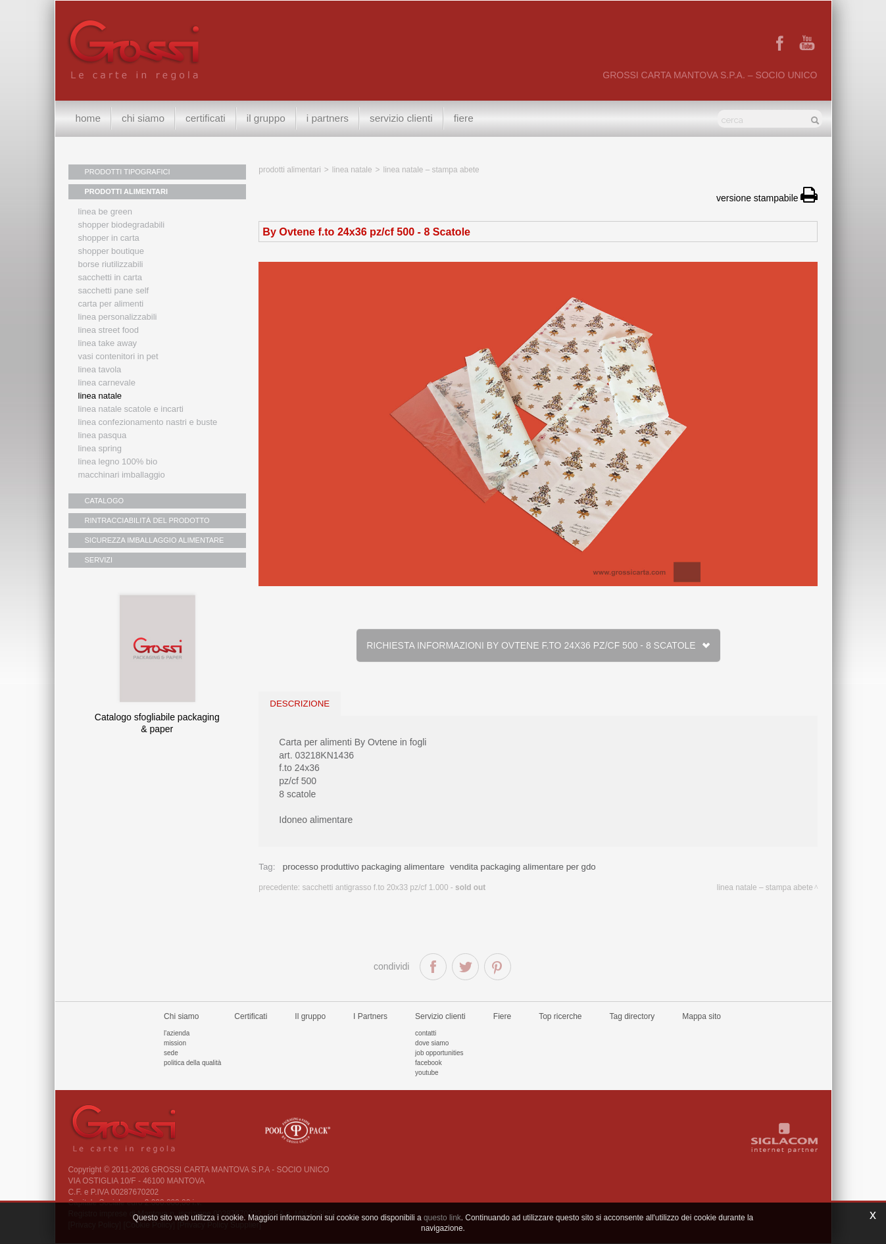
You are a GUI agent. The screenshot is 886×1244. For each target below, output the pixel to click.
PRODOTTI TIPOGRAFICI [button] (127, 172)
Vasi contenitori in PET (118, 356)
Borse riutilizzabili (110, 264)
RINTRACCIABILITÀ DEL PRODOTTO (147, 520)
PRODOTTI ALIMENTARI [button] (126, 191)
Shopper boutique (111, 251)
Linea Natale (352, 169)
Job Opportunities (439, 1053)
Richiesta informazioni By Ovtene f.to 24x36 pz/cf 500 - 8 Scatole (538, 645)
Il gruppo (310, 1016)
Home (88, 118)
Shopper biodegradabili (121, 225)
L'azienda (176, 1033)
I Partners (328, 118)
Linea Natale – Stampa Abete (431, 169)
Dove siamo (432, 1043)
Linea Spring (100, 448)
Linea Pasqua (102, 435)
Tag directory (632, 1016)
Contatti (425, 1033)
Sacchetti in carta (110, 277)
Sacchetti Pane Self (113, 290)
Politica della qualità (192, 1062)
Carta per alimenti (111, 304)
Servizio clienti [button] (401, 118)
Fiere (464, 118)
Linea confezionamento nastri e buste (148, 422)
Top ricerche (560, 1016)
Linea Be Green (105, 211)
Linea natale (100, 396)
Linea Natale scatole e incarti (131, 409)
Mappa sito (701, 1016)
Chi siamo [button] (143, 118)
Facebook (428, 1062)
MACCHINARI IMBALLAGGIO (121, 475)
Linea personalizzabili (117, 317)
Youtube (427, 1072)
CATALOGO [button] (104, 501)
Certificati (205, 118)
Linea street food (108, 330)
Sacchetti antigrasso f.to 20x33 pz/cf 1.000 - (393, 887)
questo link (442, 1217)
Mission (175, 1043)
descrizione (300, 704)
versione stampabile (767, 198)
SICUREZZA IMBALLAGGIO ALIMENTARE (154, 540)
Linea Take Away (107, 343)
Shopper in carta (108, 238)
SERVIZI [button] (99, 560)
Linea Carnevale (106, 382)
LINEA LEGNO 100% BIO (118, 461)
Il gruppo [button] (266, 118)
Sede (171, 1053)
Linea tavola (100, 369)
